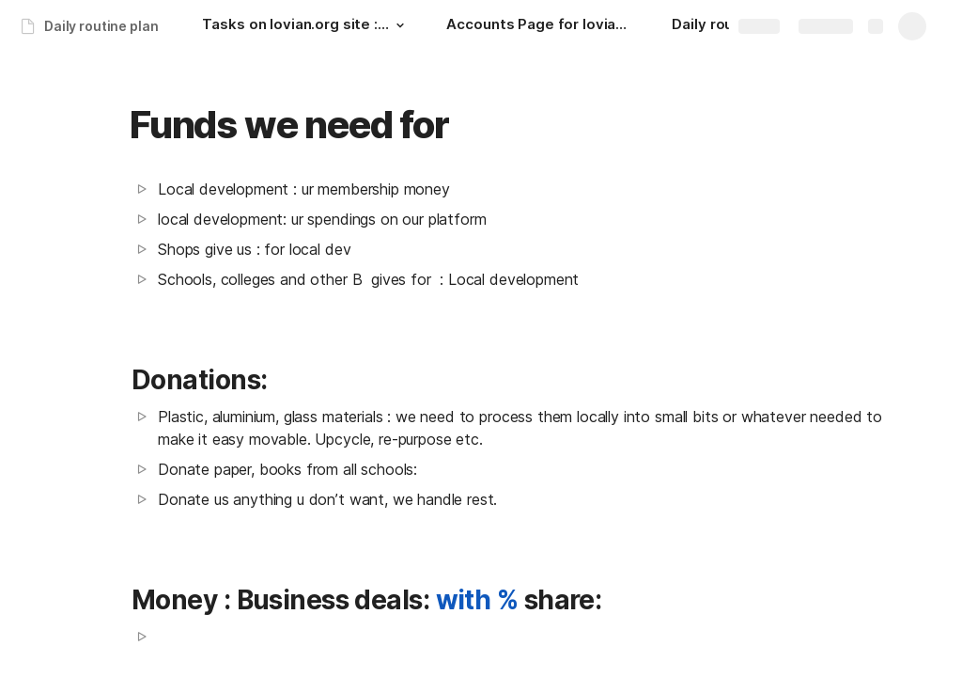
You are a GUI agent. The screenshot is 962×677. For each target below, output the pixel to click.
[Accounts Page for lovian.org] (540, 26)
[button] (399, 25)
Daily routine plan (101, 26)
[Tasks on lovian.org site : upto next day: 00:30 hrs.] (305, 26)
